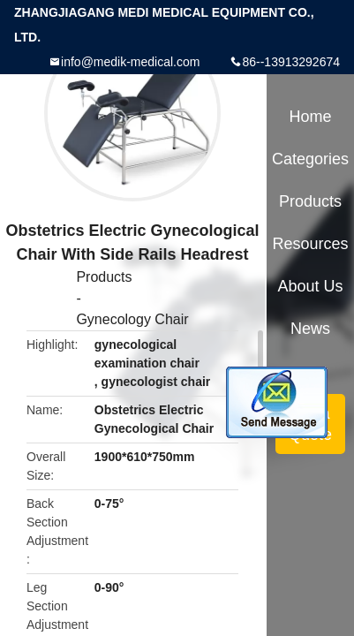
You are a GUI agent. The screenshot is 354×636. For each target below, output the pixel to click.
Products (104, 276)
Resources (311, 244)
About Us (310, 286)
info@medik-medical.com (130, 62)
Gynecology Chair (132, 319)
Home (311, 116)
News (310, 328)
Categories (310, 159)
